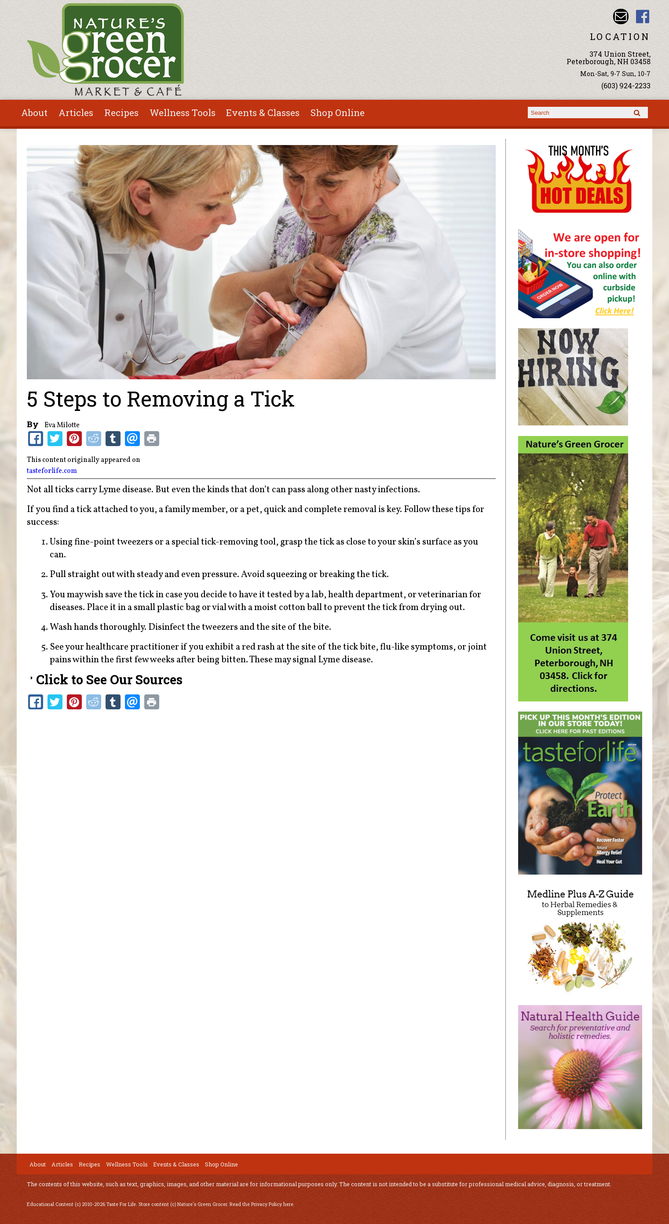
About (34, 112)
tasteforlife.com (52, 471)
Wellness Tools (183, 112)
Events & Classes (263, 112)
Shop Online (338, 112)
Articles (75, 112)
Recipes (121, 112)
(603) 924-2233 (626, 85)
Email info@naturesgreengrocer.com (621, 16)
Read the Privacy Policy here (261, 1204)
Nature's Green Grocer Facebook (642, 16)
